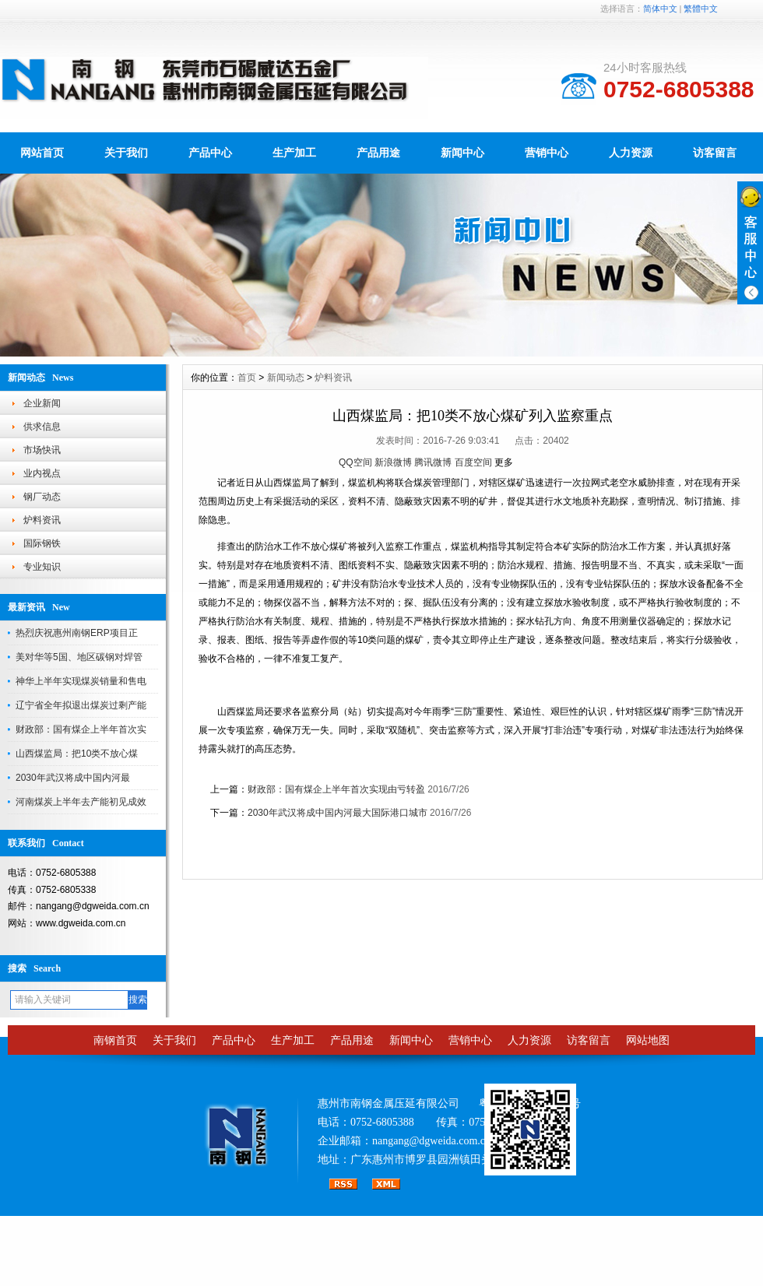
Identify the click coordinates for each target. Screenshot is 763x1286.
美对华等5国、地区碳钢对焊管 (79, 657)
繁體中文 (701, 8)
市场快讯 (42, 449)
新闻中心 (462, 152)
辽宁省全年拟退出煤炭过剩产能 (81, 705)
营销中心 (546, 152)
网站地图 (648, 1040)
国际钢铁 (42, 543)
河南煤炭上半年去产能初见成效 (81, 801)
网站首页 (42, 152)
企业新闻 (42, 403)
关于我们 (126, 152)
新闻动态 (285, 377)
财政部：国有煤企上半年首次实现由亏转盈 (336, 789)
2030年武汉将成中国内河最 (73, 777)
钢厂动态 (42, 496)
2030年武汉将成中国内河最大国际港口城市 (337, 812)
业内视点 (42, 473)
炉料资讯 (42, 520)
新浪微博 (393, 462)
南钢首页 (115, 1040)
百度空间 (473, 462)
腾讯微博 (433, 462)
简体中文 (660, 8)
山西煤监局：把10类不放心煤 (77, 753)
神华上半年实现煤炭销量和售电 (81, 681)
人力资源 (630, 152)
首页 (246, 377)
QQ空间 (355, 462)
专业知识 (42, 566)
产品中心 (210, 152)
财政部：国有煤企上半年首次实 (81, 729)
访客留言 (715, 152)
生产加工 (294, 152)
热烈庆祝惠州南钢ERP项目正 (77, 632)
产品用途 (378, 152)
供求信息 (42, 426)
